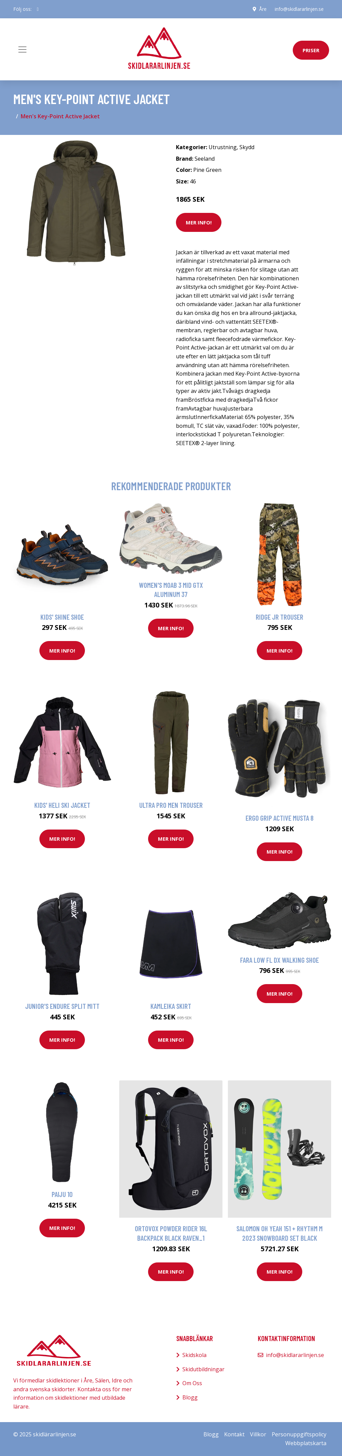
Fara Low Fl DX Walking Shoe (279, 960)
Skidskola (194, 1355)
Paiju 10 (62, 1194)
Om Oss (192, 1383)
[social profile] (37, 9)
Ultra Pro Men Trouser (171, 805)
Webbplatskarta (305, 1443)
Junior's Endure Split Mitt (62, 1006)
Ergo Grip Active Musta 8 (279, 818)
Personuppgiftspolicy (299, 1434)
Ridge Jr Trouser (279, 617)
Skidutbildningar (203, 1369)
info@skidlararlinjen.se (299, 9)
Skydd (246, 147)
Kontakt (234, 1434)
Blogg (190, 1397)
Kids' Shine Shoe (62, 617)
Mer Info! (199, 222)
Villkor (258, 1434)
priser (311, 50)
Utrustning (223, 147)
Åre (263, 9)
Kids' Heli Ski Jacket (62, 805)
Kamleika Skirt (170, 1006)
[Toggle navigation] (22, 49)
